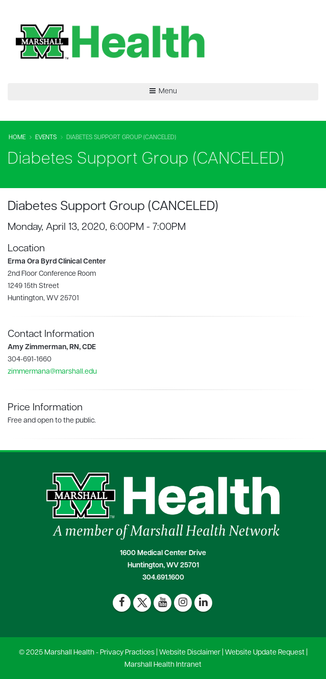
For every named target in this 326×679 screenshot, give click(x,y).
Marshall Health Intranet (163, 665)
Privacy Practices (127, 653)
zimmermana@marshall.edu (52, 372)
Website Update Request (265, 653)
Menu (163, 91)
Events (46, 138)
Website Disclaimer (189, 653)
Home (17, 138)
